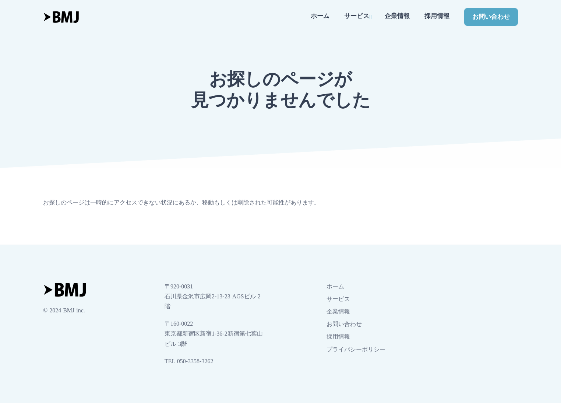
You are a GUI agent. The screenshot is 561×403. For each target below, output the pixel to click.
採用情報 (436, 16)
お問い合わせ (491, 16)
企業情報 (397, 16)
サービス (356, 16)
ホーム (320, 16)
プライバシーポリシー (356, 349)
